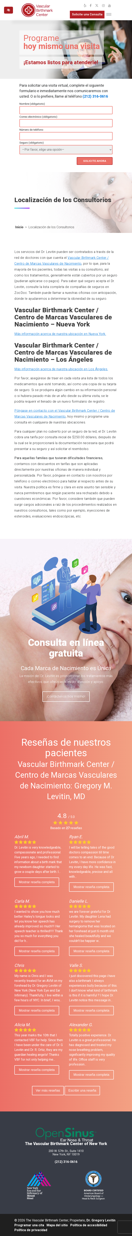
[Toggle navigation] (109, 14)
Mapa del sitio (57, 1224)
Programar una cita (29, 1224)
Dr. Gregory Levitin (100, 1219)
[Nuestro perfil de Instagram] (103, 5)
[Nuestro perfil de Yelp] (85, 5)
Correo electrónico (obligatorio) (38, 117)
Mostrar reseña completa (37, 881)
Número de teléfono (31, 130)
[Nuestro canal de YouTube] (109, 5)
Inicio (19, 226)
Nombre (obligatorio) (32, 104)
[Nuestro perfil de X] (97, 5)
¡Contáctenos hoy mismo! (66, 695)
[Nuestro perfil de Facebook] (91, 5)
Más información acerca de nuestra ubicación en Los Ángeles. (61, 368)
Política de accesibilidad (88, 1224)
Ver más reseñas (47, 1090)
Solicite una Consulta (84, 15)
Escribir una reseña (83, 1090)
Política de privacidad (30, 1229)
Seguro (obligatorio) (31, 143)
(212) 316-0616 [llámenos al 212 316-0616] (66, 1161)
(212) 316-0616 (95, 96)
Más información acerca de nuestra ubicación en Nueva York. (60, 333)
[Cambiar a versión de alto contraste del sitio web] (8, 10)
